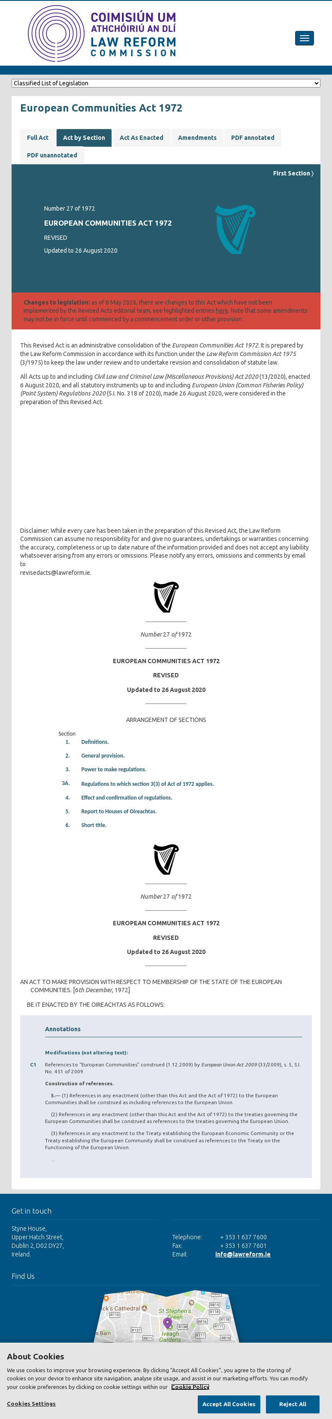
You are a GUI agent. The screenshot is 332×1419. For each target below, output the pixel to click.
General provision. (103, 755)
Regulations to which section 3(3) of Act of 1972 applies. (147, 784)
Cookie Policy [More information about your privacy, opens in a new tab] (190, 1387)
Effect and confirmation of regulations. (126, 797)
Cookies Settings (31, 1404)
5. (67, 811)
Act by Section (84, 137)
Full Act (37, 137)
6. (67, 825)
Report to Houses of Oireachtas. (119, 811)
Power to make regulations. (114, 769)
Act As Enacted (141, 137)
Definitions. (95, 742)
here (222, 310)
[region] (166, 1381)
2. (67, 755)
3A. (66, 783)
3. (67, 769)
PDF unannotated (52, 155)
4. (67, 797)
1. (67, 742)
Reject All (292, 1404)
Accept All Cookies (229, 1404)
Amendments (197, 137)
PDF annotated (253, 137)
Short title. (94, 825)
